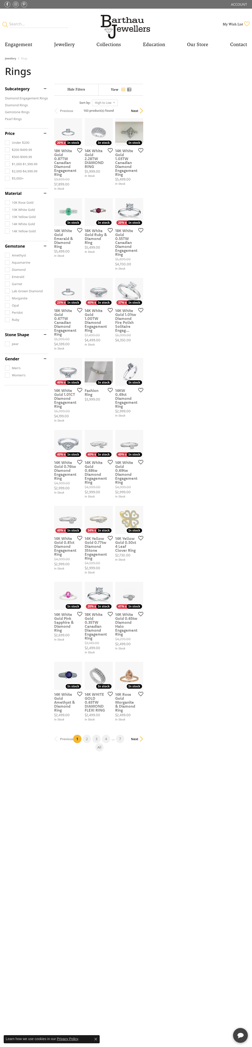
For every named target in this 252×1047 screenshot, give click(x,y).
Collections (108, 44)
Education (154, 44)
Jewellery (64, 44)
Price (10, 133)
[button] (238, 4)
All (177, 867)
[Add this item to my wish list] (113, 185)
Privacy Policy (67, 1039)
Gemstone (15, 246)
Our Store (197, 44)
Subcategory (17, 89)
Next (238, 111)
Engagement (18, 44)
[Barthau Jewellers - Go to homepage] (126, 24)
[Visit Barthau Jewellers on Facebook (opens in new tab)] (7, 4)
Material (13, 193)
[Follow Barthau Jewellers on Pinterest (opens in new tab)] (24, 4)
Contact (238, 44)
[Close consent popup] (95, 1039)
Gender (12, 359)
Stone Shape (17, 335)
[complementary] (216, 1020)
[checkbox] (17, 142)
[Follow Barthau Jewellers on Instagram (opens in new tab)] (16, 4)
